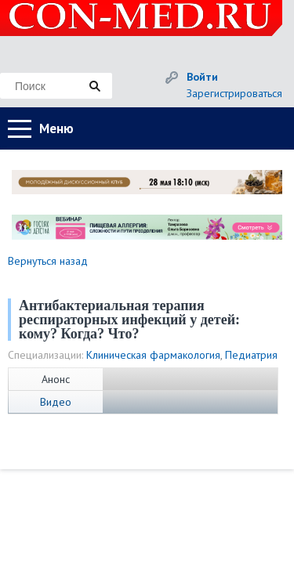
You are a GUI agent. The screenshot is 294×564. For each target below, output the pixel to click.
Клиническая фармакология (153, 355)
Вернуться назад (48, 261)
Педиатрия (251, 355)
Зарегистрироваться (234, 93)
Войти (202, 76)
